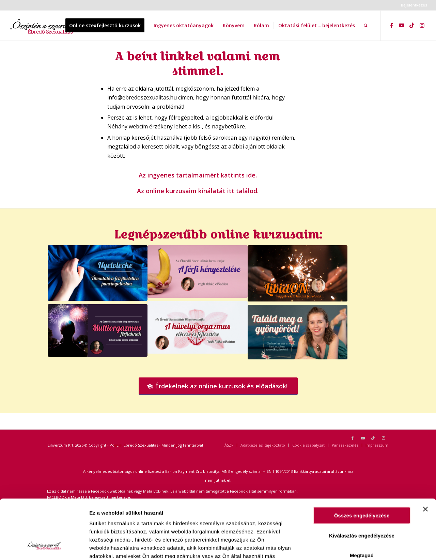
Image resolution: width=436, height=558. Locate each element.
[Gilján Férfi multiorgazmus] (97, 330)
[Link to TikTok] (412, 25)
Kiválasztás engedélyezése (361, 481)
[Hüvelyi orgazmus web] (197, 327)
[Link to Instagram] (422, 25)
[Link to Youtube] (401, 25)
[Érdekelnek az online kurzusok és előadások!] (218, 386)
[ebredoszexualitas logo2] (42, 26)
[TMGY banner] (297, 332)
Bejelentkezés (414, 4)
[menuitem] (412, 5)
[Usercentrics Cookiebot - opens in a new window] (44, 545)
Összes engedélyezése (362, 461)
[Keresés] (365, 26)
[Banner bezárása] (425, 455)
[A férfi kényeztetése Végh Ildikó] (197, 271)
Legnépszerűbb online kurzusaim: (218, 234)
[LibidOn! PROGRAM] (297, 273)
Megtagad (362, 501)
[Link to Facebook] (391, 25)
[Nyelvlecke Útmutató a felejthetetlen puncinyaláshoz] (97, 273)
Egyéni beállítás (375, 544)
